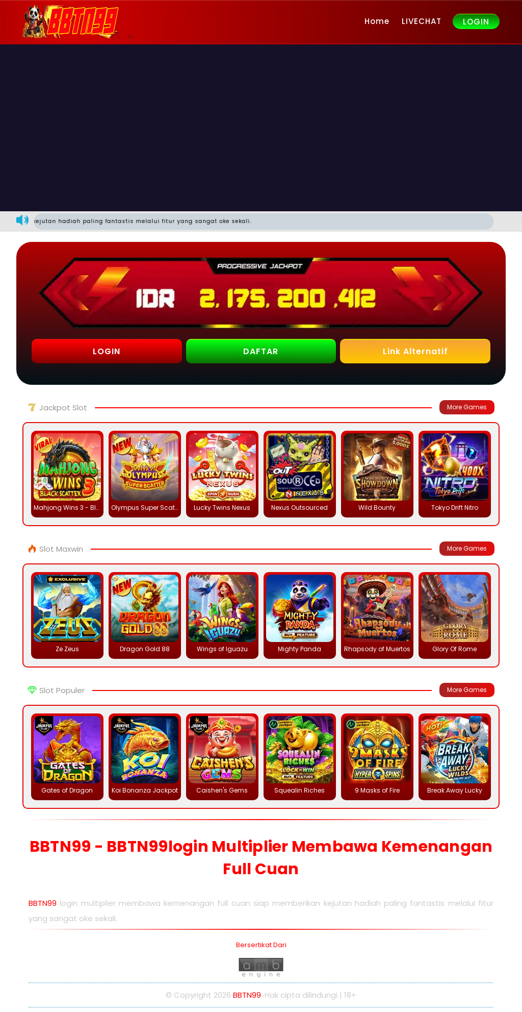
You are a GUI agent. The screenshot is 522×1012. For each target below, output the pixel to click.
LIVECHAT (421, 21)
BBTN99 (43, 903)
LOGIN (476, 21)
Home (376, 21)
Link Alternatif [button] (415, 351)
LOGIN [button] (106, 351)
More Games (467, 407)
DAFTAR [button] (260, 351)
